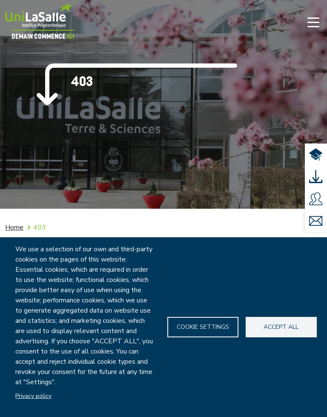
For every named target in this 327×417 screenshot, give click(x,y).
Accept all (281, 327)
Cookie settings (203, 327)
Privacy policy (33, 396)
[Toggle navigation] (313, 22)
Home (14, 227)
